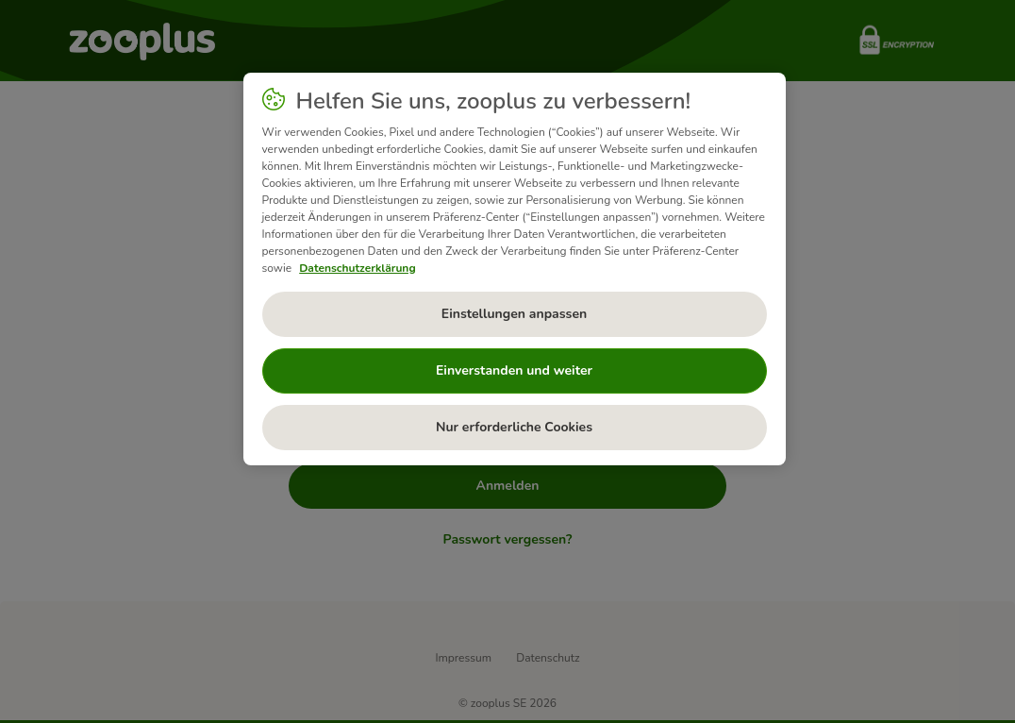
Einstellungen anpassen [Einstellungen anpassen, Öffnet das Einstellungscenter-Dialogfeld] (514, 314)
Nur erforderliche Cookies (514, 427)
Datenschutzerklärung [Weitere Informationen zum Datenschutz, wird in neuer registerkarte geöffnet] (357, 268)
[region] (514, 269)
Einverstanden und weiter (514, 370)
